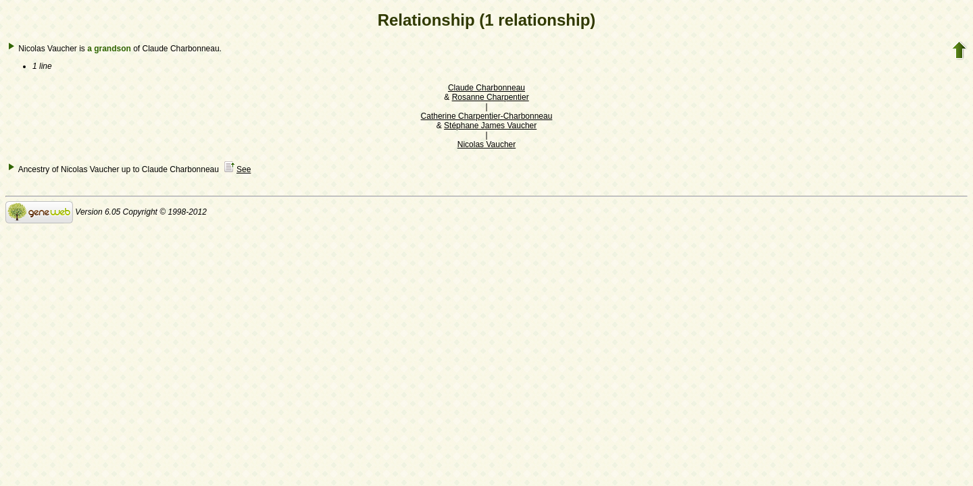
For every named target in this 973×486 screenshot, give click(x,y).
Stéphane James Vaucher (490, 125)
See (243, 169)
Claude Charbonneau (486, 87)
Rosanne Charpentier (490, 97)
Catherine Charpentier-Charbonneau (487, 116)
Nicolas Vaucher (486, 144)
